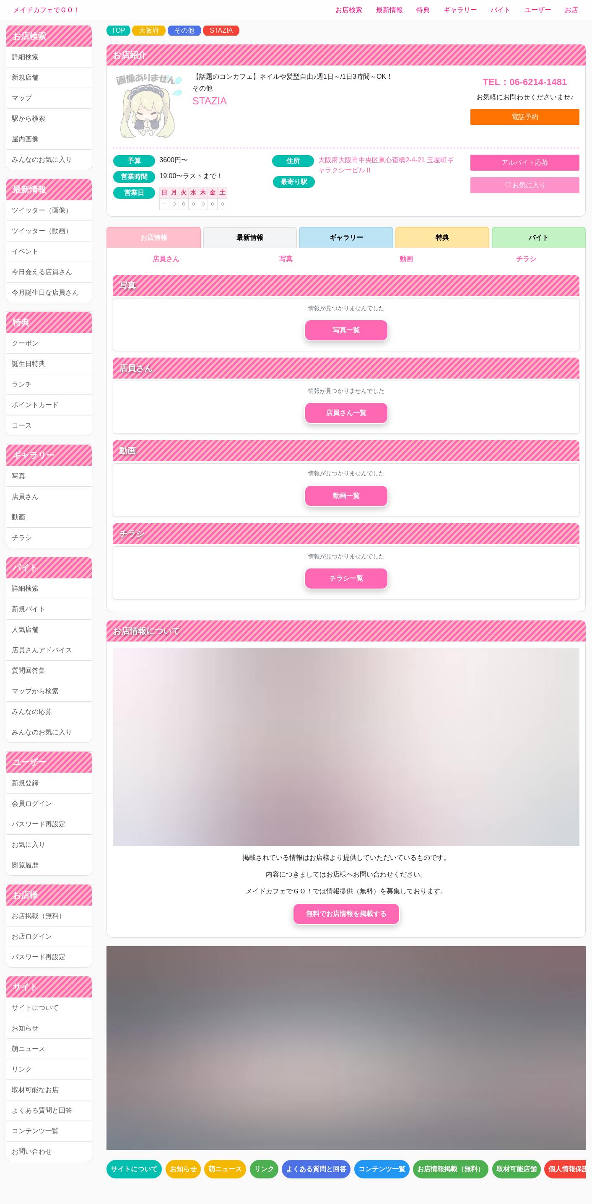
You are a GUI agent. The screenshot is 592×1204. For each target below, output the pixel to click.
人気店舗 (25, 629)
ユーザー (537, 9)
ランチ (22, 384)
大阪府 (149, 30)
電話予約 (525, 116)
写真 (18, 476)
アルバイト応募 (524, 162)
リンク (22, 1069)
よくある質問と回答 (42, 1110)
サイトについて (35, 1007)
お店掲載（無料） (38, 915)
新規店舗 (25, 77)
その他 (184, 30)
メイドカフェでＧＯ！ (46, 9)
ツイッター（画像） (42, 210)
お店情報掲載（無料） (450, 1169)
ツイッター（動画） (42, 230)
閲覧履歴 (25, 865)
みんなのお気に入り (42, 159)
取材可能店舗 (516, 1169)
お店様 (25, 895)
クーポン (25, 343)
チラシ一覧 (346, 578)
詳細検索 (25, 56)
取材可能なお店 (35, 1089)
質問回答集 (28, 670)
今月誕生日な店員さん (45, 292)
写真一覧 (346, 330)
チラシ (22, 537)
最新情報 (389, 9)
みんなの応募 (32, 711)
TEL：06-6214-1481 (525, 82)
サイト (25, 986)
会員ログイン (32, 803)
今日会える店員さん (42, 271)
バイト (501, 9)
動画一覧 (346, 495)
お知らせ (25, 1028)
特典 (423, 9)
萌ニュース (28, 1048)
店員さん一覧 (346, 412)
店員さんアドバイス (42, 650)
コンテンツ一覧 (35, 1130)
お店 (571, 9)
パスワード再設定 (38, 824)
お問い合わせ (32, 1151)
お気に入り (28, 844)
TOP (118, 30)
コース (22, 425)
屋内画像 (25, 139)
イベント (25, 251)
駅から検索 (28, 118)
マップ (22, 97)
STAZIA (221, 30)
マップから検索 (35, 691)
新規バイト (28, 608)
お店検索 (348, 9)
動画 (18, 517)
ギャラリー (460, 9)
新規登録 (25, 782)
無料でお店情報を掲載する (346, 913)
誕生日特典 (28, 363)
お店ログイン (32, 936)
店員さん (25, 496)
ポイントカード (35, 404)
